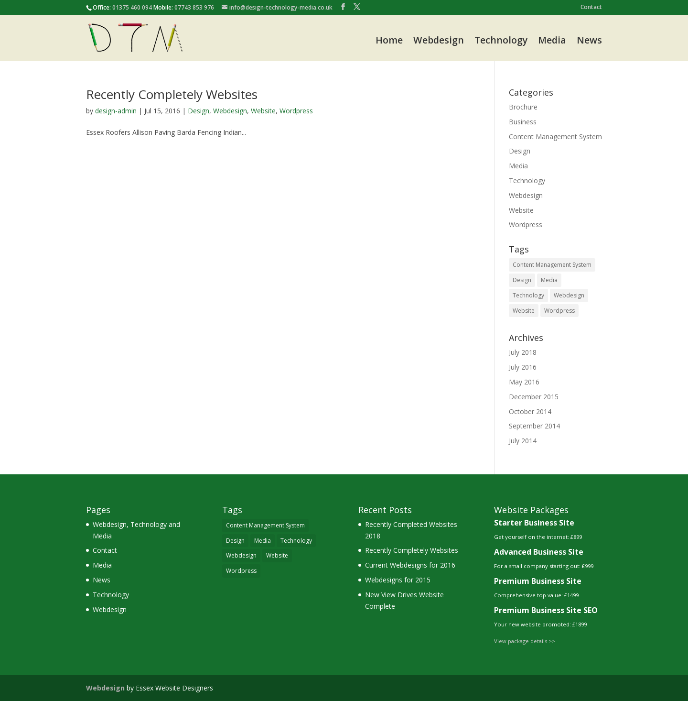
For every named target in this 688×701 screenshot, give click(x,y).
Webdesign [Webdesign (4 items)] (569, 295)
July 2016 (523, 367)
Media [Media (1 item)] (549, 280)
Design (198, 110)
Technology (500, 40)
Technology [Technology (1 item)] (528, 295)
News (589, 40)
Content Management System (555, 136)
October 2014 (530, 411)
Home (389, 40)
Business (523, 121)
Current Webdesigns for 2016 (410, 565)
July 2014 (523, 440)
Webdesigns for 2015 (397, 579)
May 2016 (524, 381)
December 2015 (534, 396)
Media (552, 40)
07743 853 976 (194, 7)
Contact (591, 7)
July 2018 (523, 352)
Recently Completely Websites (172, 94)
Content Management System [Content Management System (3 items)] (552, 265)
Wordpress (296, 110)
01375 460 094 (132, 7)
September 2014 (534, 425)
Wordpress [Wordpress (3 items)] (559, 311)
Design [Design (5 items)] (522, 280)
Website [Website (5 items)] (524, 311)
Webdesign (438, 40)
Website (263, 110)
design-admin (116, 110)
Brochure (523, 106)
